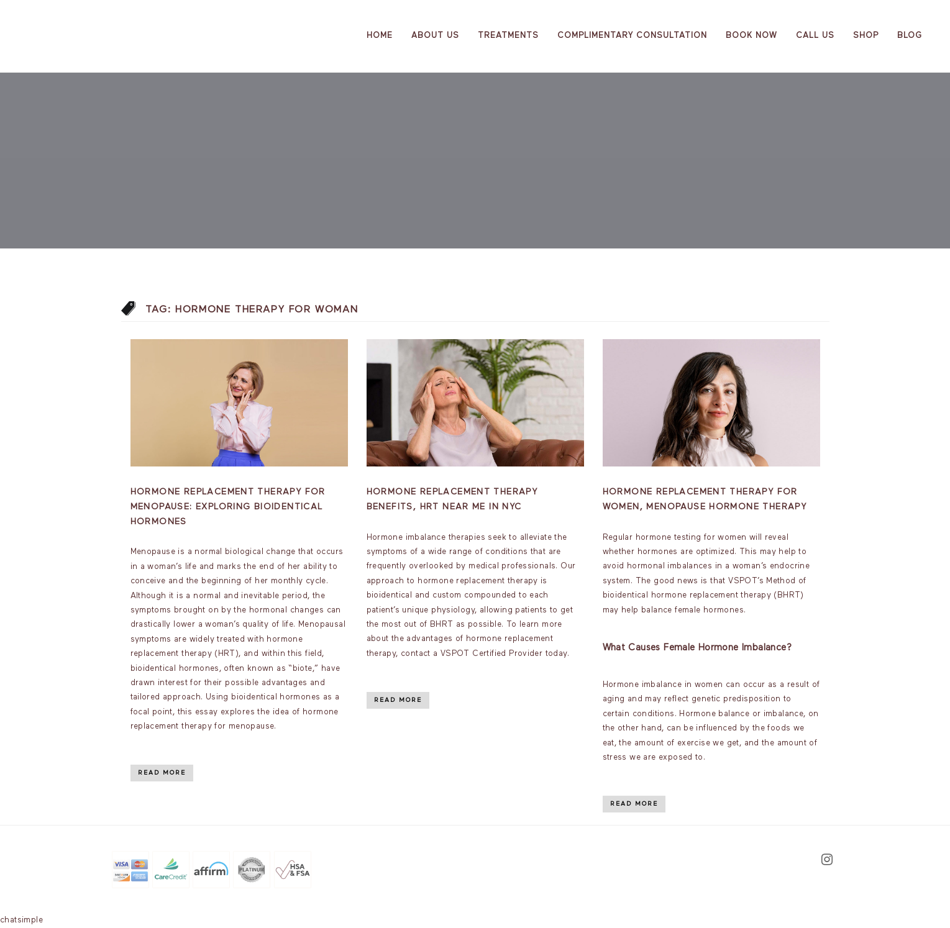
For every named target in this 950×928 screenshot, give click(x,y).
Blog (909, 36)
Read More (162, 773)
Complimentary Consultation (632, 36)
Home (380, 36)
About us (435, 36)
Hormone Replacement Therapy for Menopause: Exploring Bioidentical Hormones (228, 507)
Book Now (751, 36)
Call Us (815, 36)
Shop (866, 36)
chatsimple (21, 920)
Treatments (508, 36)
